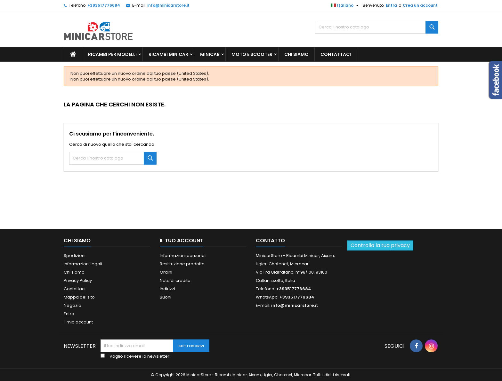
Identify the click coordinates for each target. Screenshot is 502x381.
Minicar (210, 54)
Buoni (165, 297)
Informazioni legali (83, 264)
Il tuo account (181, 240)
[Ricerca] (376, 27)
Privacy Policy (78, 280)
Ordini (166, 272)
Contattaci (335, 54)
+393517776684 (103, 5)
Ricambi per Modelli (112, 54)
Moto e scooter (251, 54)
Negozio (72, 305)
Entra (391, 5)
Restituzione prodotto (182, 264)
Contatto (270, 240)
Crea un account (420, 5)
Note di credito (175, 280)
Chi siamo (296, 54)
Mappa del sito (79, 297)
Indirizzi (167, 289)
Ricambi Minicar (168, 54)
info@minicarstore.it (168, 5)
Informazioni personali (183, 256)
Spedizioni (74, 256)
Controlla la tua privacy (380, 245)
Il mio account (78, 322)
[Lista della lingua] (345, 5)
